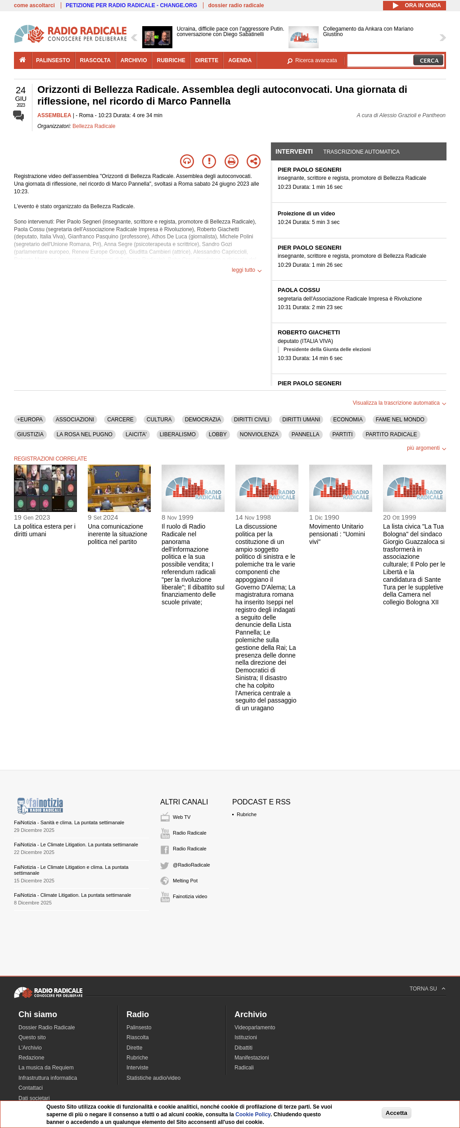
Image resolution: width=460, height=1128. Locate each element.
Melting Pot (185, 880)
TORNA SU (423, 989)
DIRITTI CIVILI (252, 419)
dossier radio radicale (236, 5)
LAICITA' (136, 434)
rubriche (171, 60)
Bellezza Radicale (93, 126)
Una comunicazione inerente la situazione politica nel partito (117, 534)
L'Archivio (30, 1048)
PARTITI (343, 434)
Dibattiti (244, 1048)
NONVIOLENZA (259, 434)
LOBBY (218, 434)
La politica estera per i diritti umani (45, 530)
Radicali (244, 1067)
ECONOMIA (347, 419)
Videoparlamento (255, 1027)
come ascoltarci (34, 5)
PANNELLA (306, 434)
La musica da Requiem (46, 1067)
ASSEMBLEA (54, 115)
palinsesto (53, 60)
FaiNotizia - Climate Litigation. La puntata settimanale (72, 895)
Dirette (134, 1048)
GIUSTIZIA (30, 434)
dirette (206, 60)
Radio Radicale (190, 833)
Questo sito (32, 1037)
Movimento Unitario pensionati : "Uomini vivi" (337, 534)
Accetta (396, 1113)
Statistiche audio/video (153, 1078)
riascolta (95, 60)
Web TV (181, 817)
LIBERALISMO (178, 434)
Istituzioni (246, 1037)
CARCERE (120, 419)
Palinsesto (138, 1027)
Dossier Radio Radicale (46, 1027)
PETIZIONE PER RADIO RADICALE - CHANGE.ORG (131, 5)
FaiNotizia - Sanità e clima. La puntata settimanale (69, 822)
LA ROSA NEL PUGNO (85, 434)
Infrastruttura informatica (47, 1078)
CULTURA (159, 419)
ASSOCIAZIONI (75, 419)
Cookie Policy (253, 1114)
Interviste (137, 1067)
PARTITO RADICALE (391, 434)
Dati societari (34, 1098)
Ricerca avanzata (316, 60)
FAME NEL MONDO (400, 419)
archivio (134, 60)
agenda (240, 60)
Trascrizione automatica (361, 152)
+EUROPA (30, 419)
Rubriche (247, 814)
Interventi (294, 151)
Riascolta (137, 1037)
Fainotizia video (190, 896)
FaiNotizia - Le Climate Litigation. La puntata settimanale (76, 844)
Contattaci (30, 1088)
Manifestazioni (252, 1058)
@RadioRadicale (191, 865)
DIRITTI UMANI (301, 419)
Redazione (31, 1058)
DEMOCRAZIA (203, 419)
